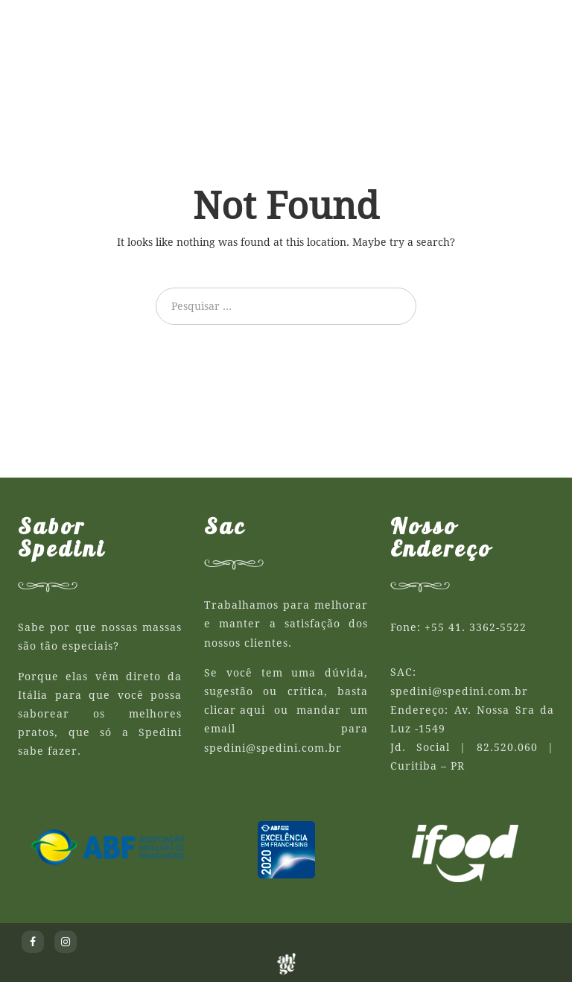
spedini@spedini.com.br (273, 748)
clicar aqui (234, 710)
